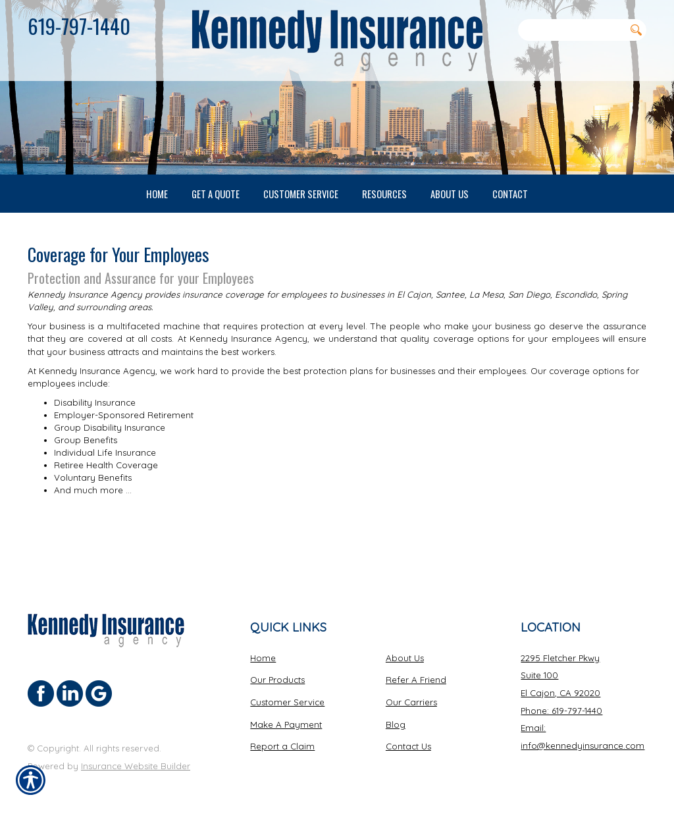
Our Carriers (411, 691)
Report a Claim (282, 736)
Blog (395, 714)
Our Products (277, 670)
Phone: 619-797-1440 (561, 700)
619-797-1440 (79, 26)
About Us (405, 647)
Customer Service (287, 691)
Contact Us (408, 736)
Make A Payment (286, 714)
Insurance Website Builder (135, 755)
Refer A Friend (416, 670)
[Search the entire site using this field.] (571, 30)
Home (263, 647)
